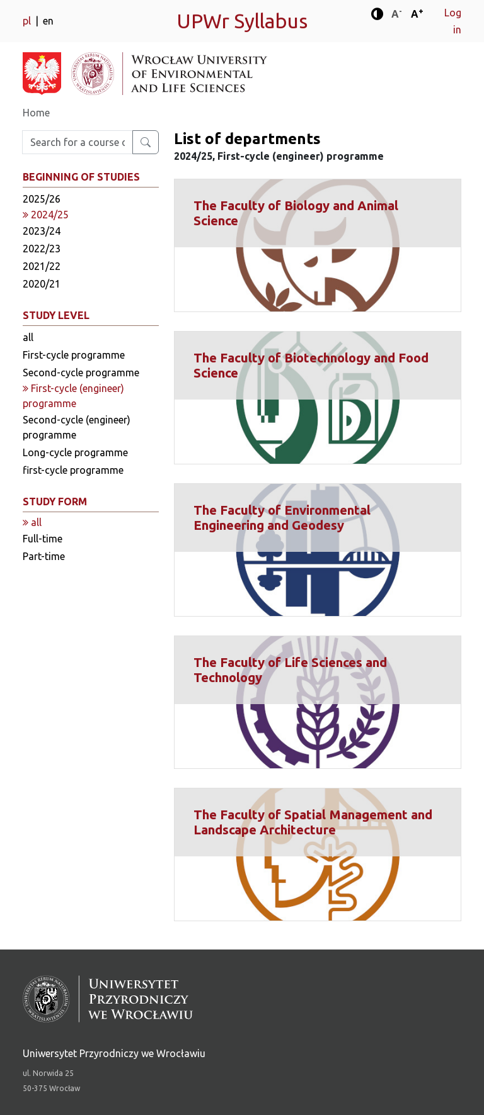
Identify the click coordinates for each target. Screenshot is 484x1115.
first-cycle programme (73, 470)
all (28, 337)
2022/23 (41, 248)
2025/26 (41, 199)
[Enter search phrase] (77, 142)
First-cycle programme (74, 355)
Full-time (42, 538)
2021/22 (41, 266)
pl (28, 20)
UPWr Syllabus (242, 20)
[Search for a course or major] (145, 142)
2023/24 (41, 231)
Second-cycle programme (81, 372)
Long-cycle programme (75, 452)
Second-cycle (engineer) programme (76, 427)
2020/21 (41, 283)
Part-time (44, 556)
